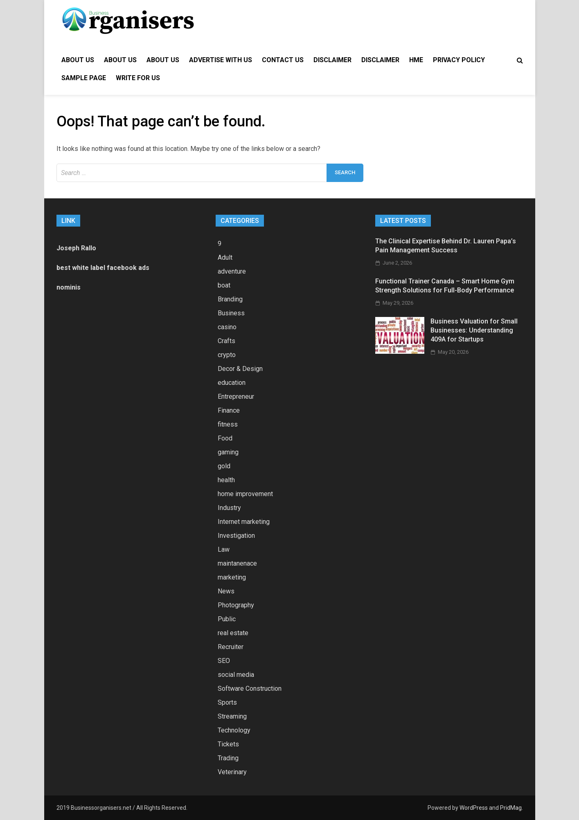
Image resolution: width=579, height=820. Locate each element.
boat (224, 285)
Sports (227, 702)
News (226, 591)
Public (227, 619)
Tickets (228, 744)
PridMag (511, 807)
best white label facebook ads (102, 268)
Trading (228, 758)
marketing (232, 577)
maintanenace (237, 563)
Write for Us (138, 78)
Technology (234, 730)
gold (224, 466)
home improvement (245, 494)
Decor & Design (240, 369)
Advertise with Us (220, 60)
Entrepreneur (236, 396)
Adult (225, 257)
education (232, 382)
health (226, 480)
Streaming (232, 716)
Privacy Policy (459, 60)
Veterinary (232, 772)
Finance (229, 410)
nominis (68, 287)
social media (236, 674)
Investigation (236, 535)
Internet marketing (244, 522)
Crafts (226, 341)
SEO (224, 661)
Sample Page (83, 78)
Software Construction (250, 688)
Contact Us (283, 60)
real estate (233, 633)
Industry (229, 508)
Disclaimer (332, 60)
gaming (228, 452)
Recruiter (230, 647)
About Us (77, 60)
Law (224, 549)
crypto (227, 355)
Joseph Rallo (76, 248)
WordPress (474, 807)
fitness (228, 424)
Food (225, 438)
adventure (232, 271)
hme (416, 60)
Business (231, 313)
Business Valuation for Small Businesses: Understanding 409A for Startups (474, 330)
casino (227, 327)
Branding (230, 299)
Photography (236, 605)
